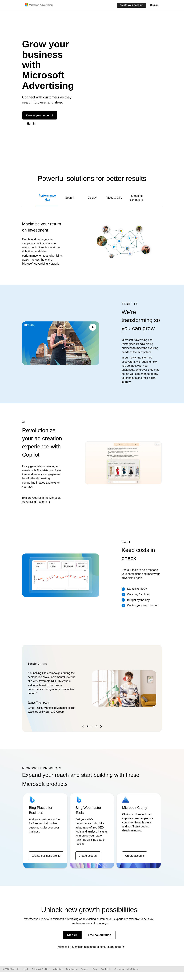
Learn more (114, 946)
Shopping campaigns (136, 197)
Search (69, 197)
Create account (87, 855)
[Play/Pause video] (93, 327)
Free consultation (99, 935)
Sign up (72, 934)
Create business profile (46, 855)
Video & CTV (114, 197)
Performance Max (47, 197)
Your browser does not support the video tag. (60, 343)
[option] (92, 688)
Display (92, 197)
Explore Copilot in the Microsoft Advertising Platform (41, 499)
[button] (83, 727)
